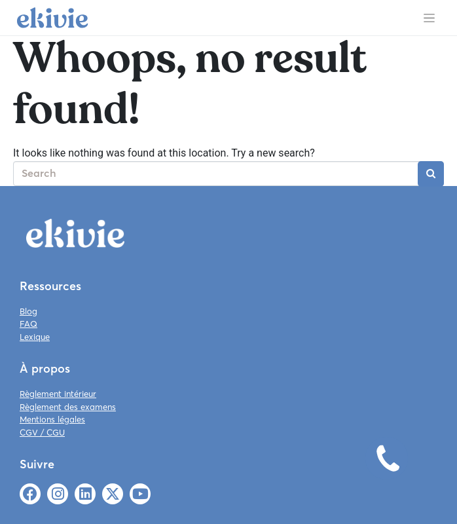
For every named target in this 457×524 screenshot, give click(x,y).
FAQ (28, 323)
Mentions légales (52, 419)
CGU (55, 432)
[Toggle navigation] (429, 18)
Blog (28, 311)
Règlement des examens (68, 407)
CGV (29, 432)
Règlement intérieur (58, 393)
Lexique (35, 336)
